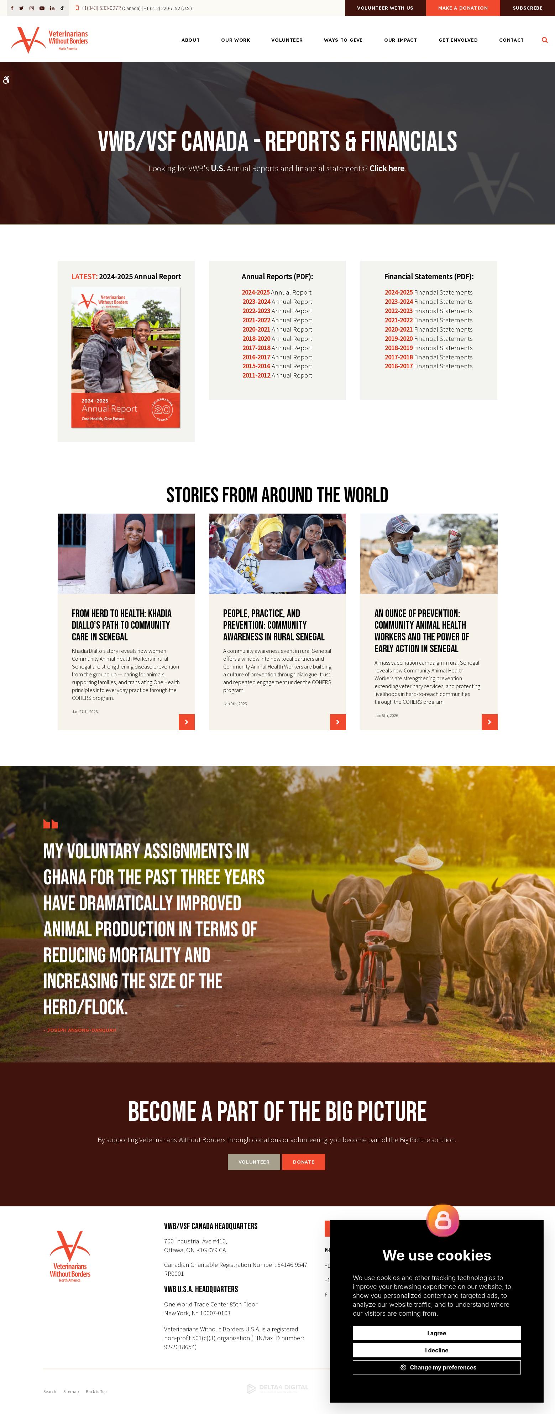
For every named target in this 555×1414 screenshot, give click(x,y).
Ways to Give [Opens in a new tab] (343, 40)
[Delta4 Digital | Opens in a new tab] (277, 1389)
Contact (511, 40)
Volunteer (287, 40)
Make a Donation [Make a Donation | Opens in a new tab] (463, 8)
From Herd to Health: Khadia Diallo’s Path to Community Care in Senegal (122, 625)
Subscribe (528, 8)
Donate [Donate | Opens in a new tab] (303, 1162)
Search (49, 1391)
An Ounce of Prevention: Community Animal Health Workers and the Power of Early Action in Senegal (422, 631)
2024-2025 (255, 292)
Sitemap (71, 1391)
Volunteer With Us (385, 8)
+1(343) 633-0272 (101, 7)
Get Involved (458, 40)
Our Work (235, 40)
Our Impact (400, 40)
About (191, 40)
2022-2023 (256, 311)
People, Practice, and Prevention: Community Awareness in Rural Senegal (274, 625)
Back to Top (96, 1391)
